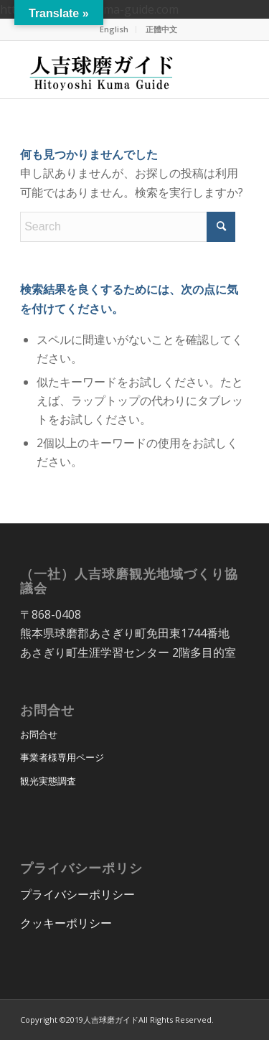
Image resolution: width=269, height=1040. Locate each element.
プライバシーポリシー (77, 894)
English (114, 29)
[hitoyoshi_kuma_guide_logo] (111, 69)
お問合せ (38, 734)
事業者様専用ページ (62, 757)
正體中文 (161, 29)
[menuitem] (114, 29)
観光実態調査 (48, 780)
